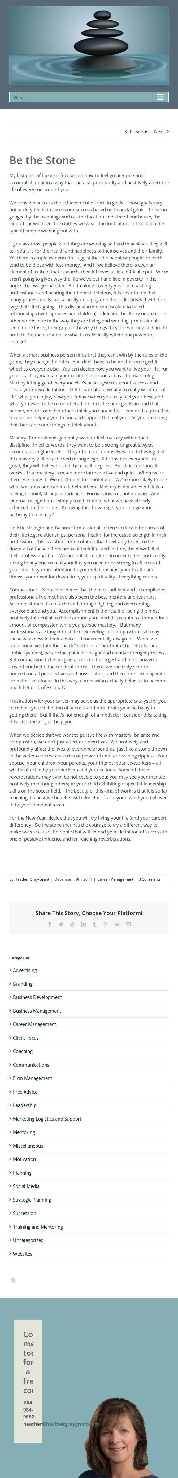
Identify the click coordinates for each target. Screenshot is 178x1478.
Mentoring (24, 1132)
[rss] (13, 1280)
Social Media (26, 1186)
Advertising (25, 970)
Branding (23, 984)
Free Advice (25, 1092)
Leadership (25, 1105)
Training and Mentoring (38, 1227)
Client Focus (26, 1038)
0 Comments (150, 879)
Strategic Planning (32, 1200)
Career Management (115, 879)
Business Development (37, 997)
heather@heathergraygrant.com (61, 1424)
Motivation (24, 1159)
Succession (24, 1213)
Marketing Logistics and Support (47, 1119)
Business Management (37, 1011)
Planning (22, 1173)
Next (159, 131)
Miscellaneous (28, 1146)
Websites (22, 1254)
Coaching (23, 1051)
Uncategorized (28, 1240)
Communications (31, 1065)
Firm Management (32, 1078)
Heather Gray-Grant (32, 879)
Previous (139, 131)
